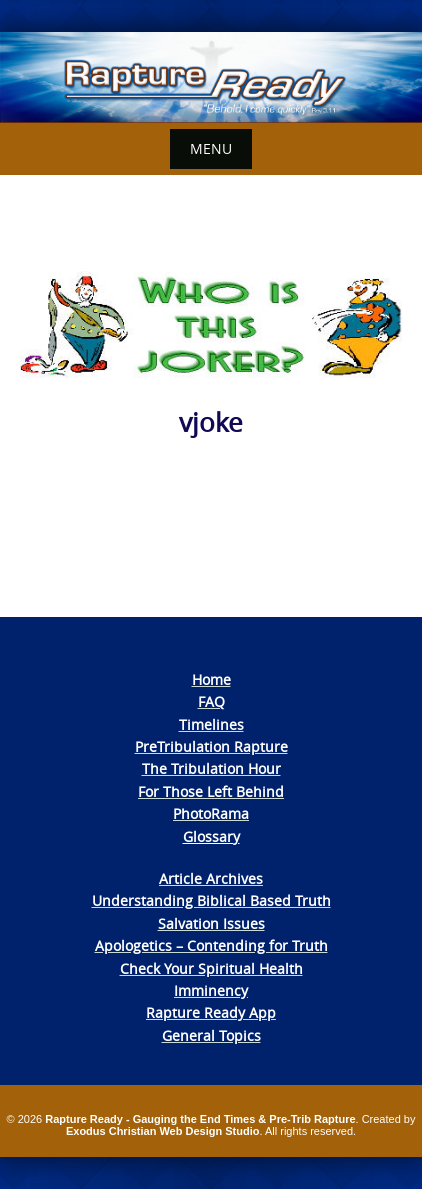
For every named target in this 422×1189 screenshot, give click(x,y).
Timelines (211, 724)
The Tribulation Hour (211, 768)
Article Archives (211, 878)
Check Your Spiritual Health (211, 968)
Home (211, 679)
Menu (211, 148)
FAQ (211, 701)
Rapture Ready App (211, 1012)
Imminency (211, 990)
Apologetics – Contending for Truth (211, 945)
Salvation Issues (211, 923)
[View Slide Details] (211, 77)
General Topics (211, 1035)
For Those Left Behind (211, 791)
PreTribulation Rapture (211, 746)
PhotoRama (211, 813)
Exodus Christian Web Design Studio (163, 1131)
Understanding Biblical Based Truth (211, 900)
